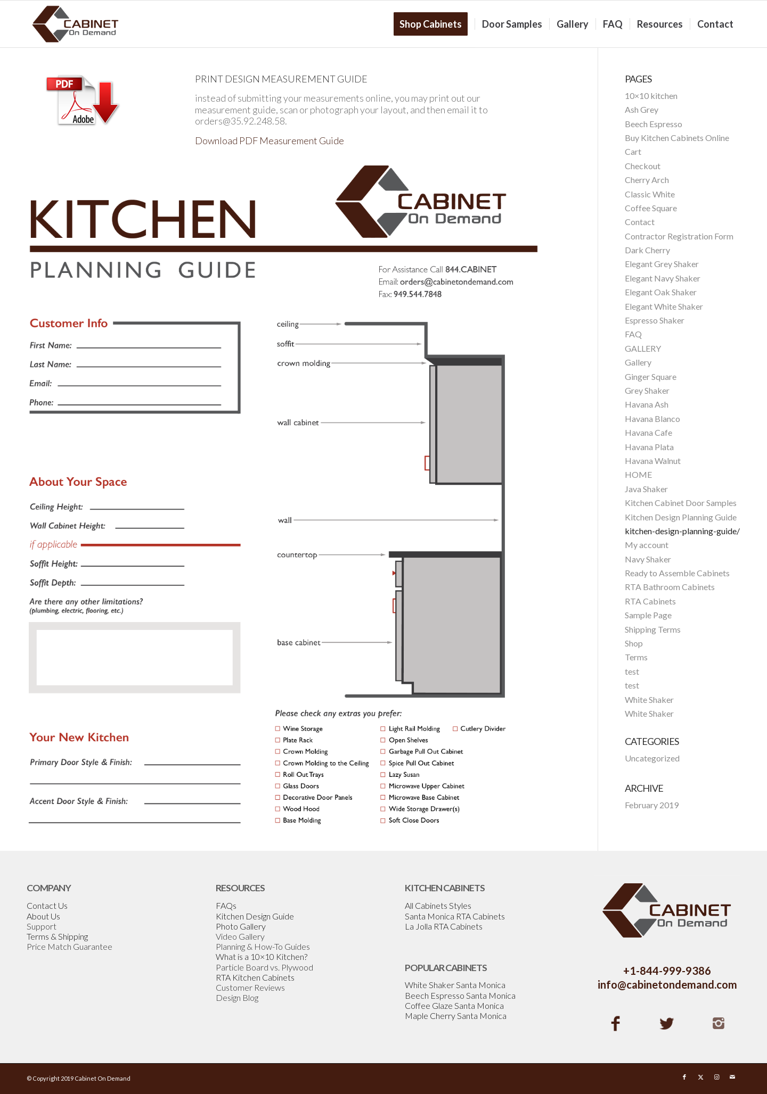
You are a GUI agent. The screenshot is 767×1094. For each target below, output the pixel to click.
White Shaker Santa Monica (455, 985)
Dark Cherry (647, 250)
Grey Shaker (647, 390)
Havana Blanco (652, 418)
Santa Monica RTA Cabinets (455, 916)
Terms (636, 657)
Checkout (642, 166)
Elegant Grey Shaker (662, 264)
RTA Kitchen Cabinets (255, 977)
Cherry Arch (647, 180)
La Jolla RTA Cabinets (444, 926)
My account (646, 545)
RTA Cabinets (650, 601)
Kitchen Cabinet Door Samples (681, 503)
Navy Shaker (648, 559)
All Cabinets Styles (438, 905)
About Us (43, 916)
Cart (633, 151)
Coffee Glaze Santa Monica (454, 1005)
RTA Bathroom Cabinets (670, 587)
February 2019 (652, 805)
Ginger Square (650, 376)
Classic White (650, 194)
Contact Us (47, 905)
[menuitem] (434, 24)
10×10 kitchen (651, 95)
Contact (640, 222)
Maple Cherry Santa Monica (456, 1015)
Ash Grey (641, 109)
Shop (634, 643)
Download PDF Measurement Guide (269, 140)
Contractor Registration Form (679, 236)
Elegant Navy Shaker (662, 278)
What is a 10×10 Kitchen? (261, 956)
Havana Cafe (648, 432)
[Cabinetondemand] (76, 24)
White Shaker (649, 699)
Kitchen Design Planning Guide (681, 517)
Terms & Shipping (57, 936)
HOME (638, 474)
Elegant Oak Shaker (661, 292)
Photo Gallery (241, 926)
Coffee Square (651, 208)
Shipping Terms (653, 629)
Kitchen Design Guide (255, 916)
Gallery (638, 362)
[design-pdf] (83, 100)
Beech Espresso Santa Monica (460, 995)
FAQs (226, 905)
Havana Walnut (653, 460)
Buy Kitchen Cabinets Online (677, 137)
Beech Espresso (653, 124)
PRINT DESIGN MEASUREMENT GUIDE (281, 79)
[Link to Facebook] (684, 1077)
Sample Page (648, 615)
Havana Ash (646, 404)
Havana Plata (649, 447)
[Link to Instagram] (716, 1077)
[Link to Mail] (732, 1077)
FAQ (633, 334)
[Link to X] (700, 1077)
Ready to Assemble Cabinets (677, 573)
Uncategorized (652, 758)
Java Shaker (646, 489)
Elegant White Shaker (664, 306)
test (632, 671)
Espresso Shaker (654, 320)
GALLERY (643, 348)
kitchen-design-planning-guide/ (682, 531)
